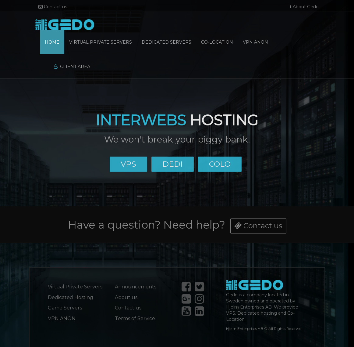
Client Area (72, 66)
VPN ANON (62, 318)
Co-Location (217, 42)
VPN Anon (255, 42)
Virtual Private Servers (100, 42)
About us (126, 297)
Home (52, 42)
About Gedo (304, 6)
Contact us (52, 6)
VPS (128, 163)
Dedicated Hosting (70, 297)
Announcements (135, 287)
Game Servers (65, 308)
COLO (219, 163)
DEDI (172, 163)
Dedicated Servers (166, 42)
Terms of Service (135, 318)
